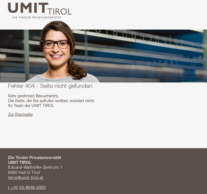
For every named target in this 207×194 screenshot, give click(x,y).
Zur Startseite (20, 114)
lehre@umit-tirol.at (25, 177)
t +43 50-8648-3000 (27, 187)
